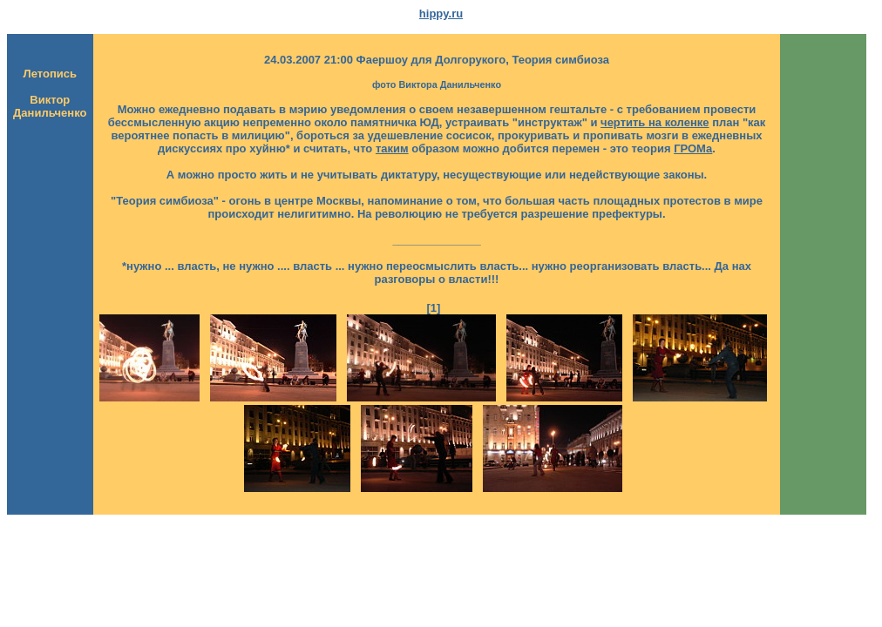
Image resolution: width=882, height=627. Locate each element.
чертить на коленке (654, 122)
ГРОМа (693, 148)
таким (392, 148)
